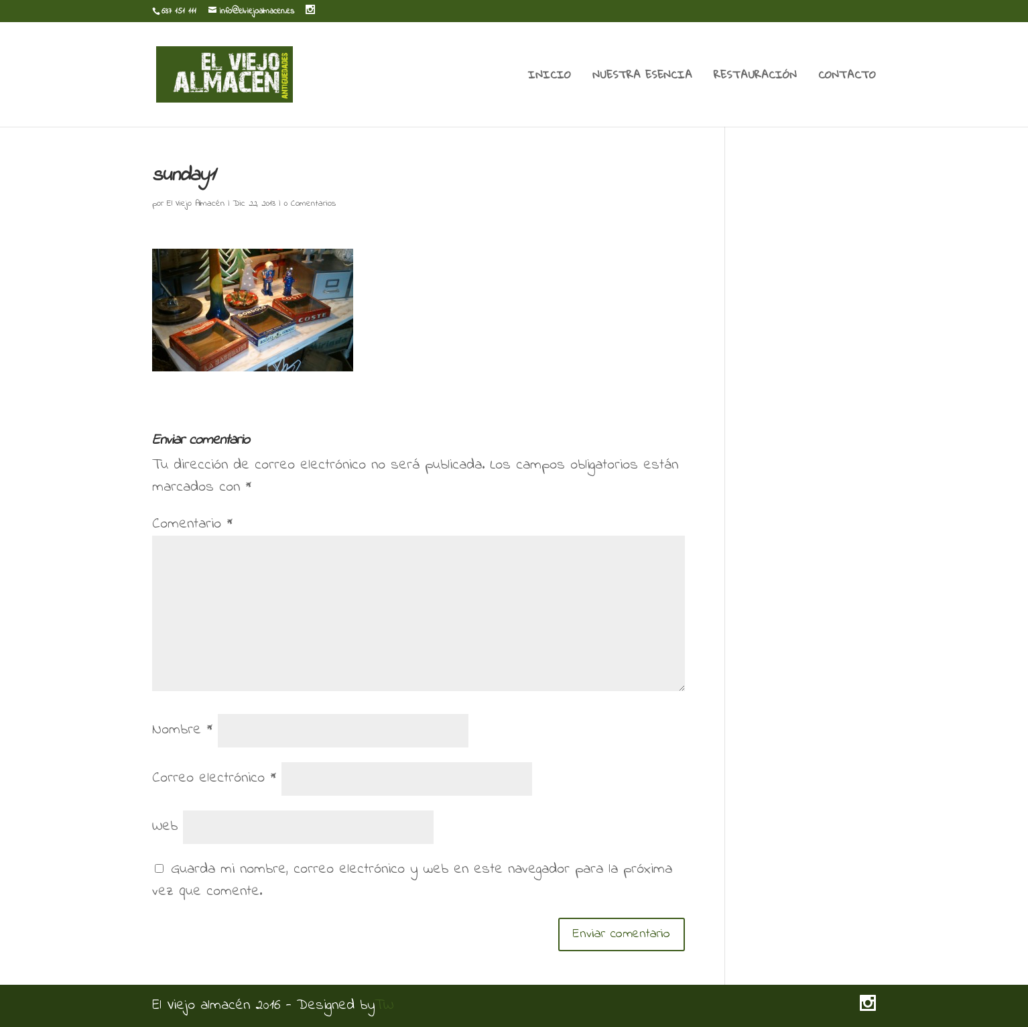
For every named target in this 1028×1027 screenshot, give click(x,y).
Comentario (192, 524)
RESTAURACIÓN (755, 77)
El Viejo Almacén (195, 203)
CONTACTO (847, 77)
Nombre (182, 730)
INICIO (549, 77)
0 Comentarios (309, 203)
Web (165, 826)
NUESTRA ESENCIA (642, 77)
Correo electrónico (214, 778)
